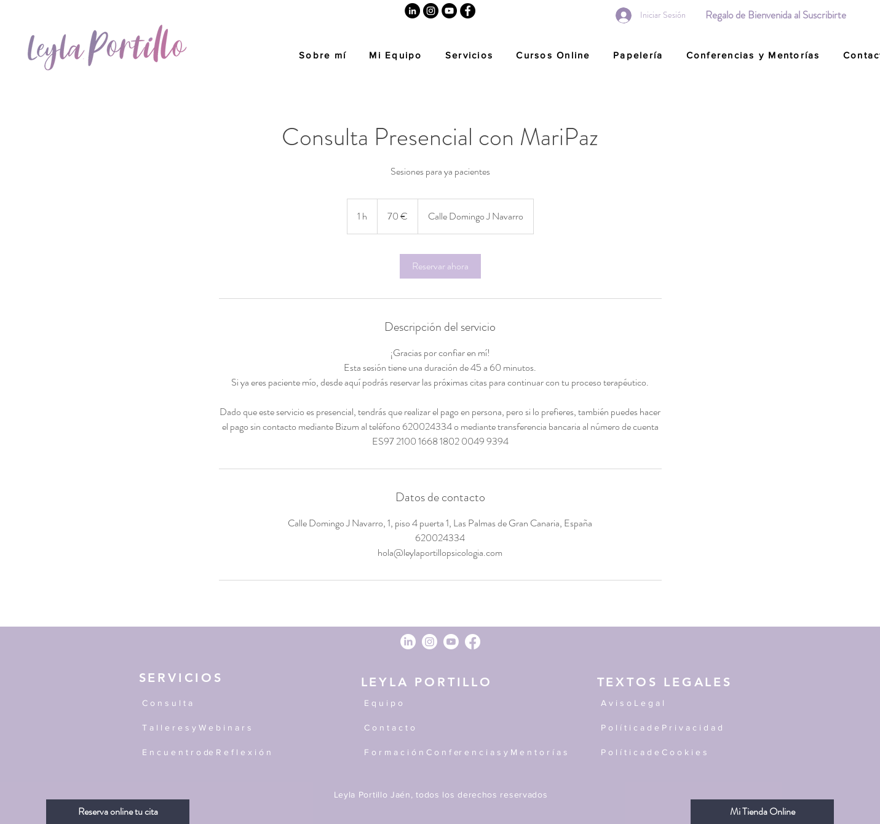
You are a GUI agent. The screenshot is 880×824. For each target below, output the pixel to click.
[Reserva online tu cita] (117, 811)
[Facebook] (467, 10)
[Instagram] (430, 10)
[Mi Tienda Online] (762, 811)
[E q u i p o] (462, 703)
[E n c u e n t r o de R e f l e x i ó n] (240, 752)
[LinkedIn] (408, 641)
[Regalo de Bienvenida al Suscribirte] (776, 15)
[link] (440, 266)
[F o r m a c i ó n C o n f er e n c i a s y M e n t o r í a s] (473, 752)
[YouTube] (449, 10)
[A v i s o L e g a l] (669, 703)
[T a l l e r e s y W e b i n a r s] (203, 728)
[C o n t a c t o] (462, 728)
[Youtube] (451, 641)
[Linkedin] (412, 10)
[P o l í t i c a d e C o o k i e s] (669, 752)
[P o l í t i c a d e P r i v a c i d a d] (669, 728)
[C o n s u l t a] (200, 703)
